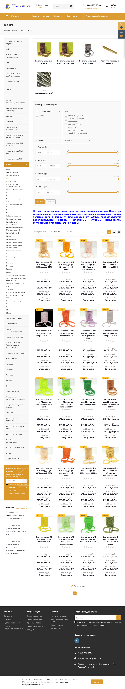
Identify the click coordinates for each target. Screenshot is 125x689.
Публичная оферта (12, 623)
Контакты (8, 616)
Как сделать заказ (59, 616)
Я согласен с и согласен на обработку (18, 488)
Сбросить (50, 201)
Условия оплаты (34, 616)
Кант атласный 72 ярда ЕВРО (87, 62)
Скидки (30, 629)
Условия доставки (35, 619)
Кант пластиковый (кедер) (110, 62)
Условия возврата (35, 626)
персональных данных (17, 493)
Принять (97, 682)
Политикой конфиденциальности (99, 622)
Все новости (21, 508)
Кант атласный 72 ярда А (43, 62)
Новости (7, 619)
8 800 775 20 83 (94, 5)
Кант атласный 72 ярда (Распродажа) (66, 62)
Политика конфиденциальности (14, 627)
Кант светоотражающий (44, 91)
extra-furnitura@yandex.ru (89, 658)
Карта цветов (57, 628)
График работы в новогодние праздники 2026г (16, 531)
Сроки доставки (34, 623)
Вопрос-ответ (57, 625)
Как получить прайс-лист (60, 620)
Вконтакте (76, 640)
